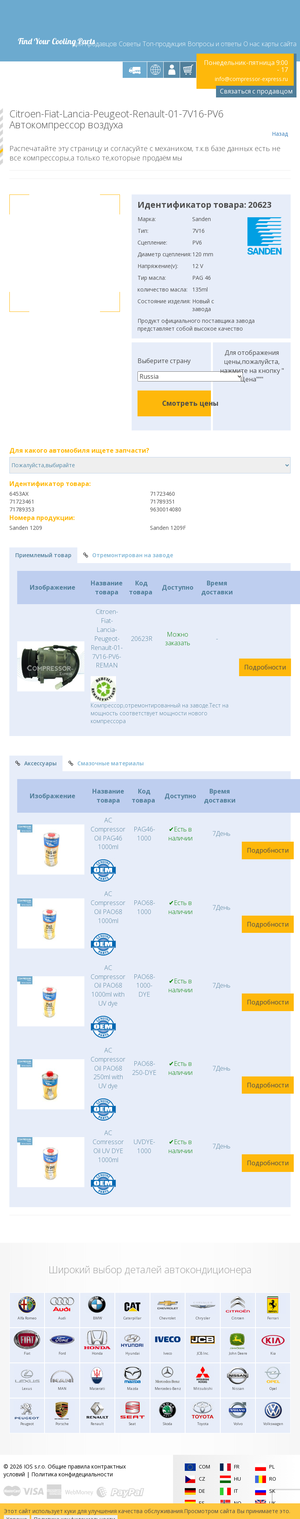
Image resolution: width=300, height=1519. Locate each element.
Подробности (265, 667)
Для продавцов (95, 44)
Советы (130, 44)
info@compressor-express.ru (251, 79)
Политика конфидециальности (72, 1474)
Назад (280, 122)
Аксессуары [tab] (36, 763)
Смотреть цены (190, 403)
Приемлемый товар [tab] (43, 555)
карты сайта (279, 44)
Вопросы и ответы (214, 44)
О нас (251, 44)
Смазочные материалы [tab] (106, 763)
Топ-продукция (164, 44)
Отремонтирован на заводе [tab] (128, 555)
